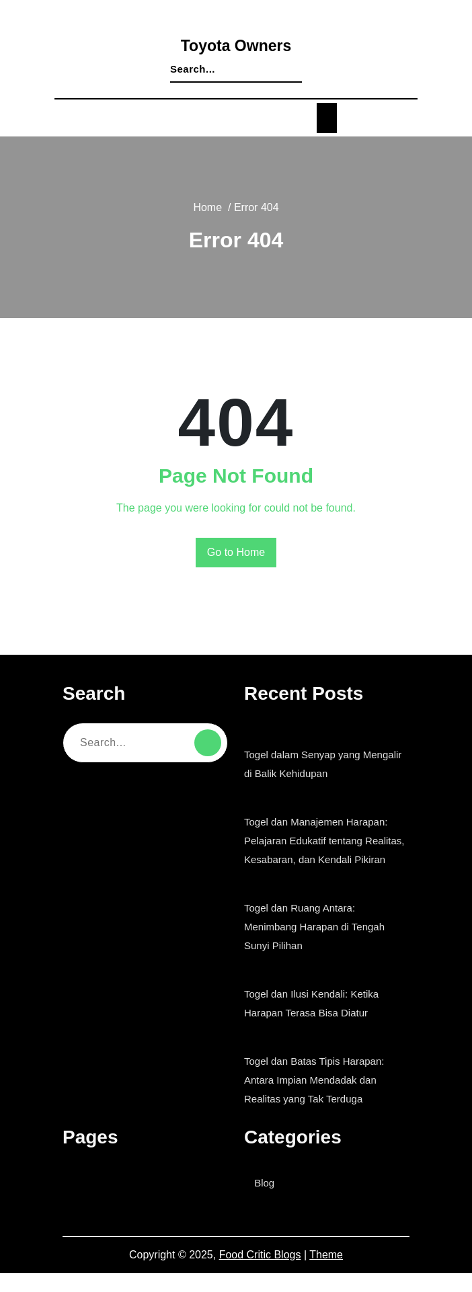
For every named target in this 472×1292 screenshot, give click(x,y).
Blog (268, 1201)
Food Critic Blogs (261, 1274)
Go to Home (236, 552)
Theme (326, 1274)
